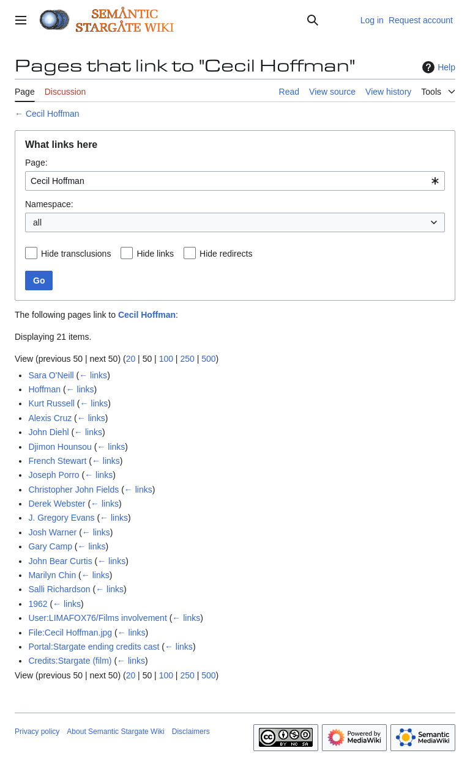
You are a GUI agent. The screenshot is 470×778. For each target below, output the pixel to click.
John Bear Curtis (60, 561)
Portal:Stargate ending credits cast (93, 646)
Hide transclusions (76, 254)
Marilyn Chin (52, 575)
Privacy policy (37, 731)
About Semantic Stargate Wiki (115, 731)
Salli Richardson (59, 589)
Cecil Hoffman (53, 114)
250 (187, 359)
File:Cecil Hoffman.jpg (70, 632)
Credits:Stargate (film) (69, 661)
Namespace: (49, 204)
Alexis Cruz (50, 418)
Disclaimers (191, 731)
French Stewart (57, 461)
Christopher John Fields (73, 489)
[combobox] (235, 181)
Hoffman (44, 389)
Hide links (155, 254)
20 (131, 359)
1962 (37, 604)
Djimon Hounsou (60, 447)
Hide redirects (226, 254)
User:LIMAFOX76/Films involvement (97, 618)
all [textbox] (37, 222)
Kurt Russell (51, 403)
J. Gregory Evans (61, 518)
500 (208, 359)
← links (93, 375)
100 (166, 359)
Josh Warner (52, 532)
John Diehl (48, 432)
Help (437, 67)
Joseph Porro (53, 475)
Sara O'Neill (50, 375)
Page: (36, 162)
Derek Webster (56, 503)
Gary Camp (50, 546)
